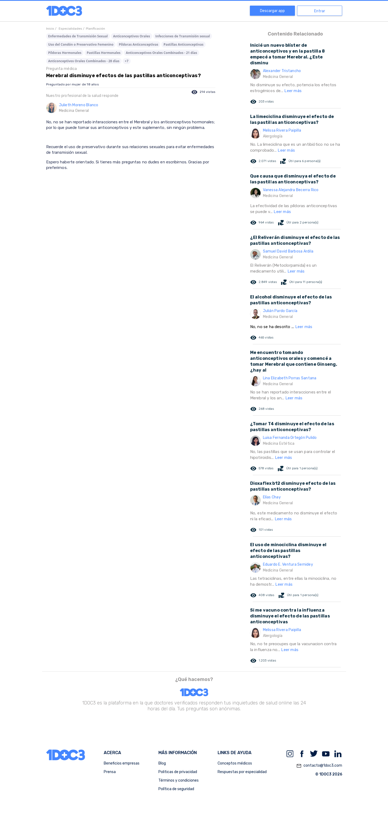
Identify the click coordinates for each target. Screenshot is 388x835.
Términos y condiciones (178, 780)
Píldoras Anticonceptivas (138, 44)
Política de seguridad (176, 789)
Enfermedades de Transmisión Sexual (78, 36)
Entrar (319, 11)
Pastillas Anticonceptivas (183, 44)
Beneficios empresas (121, 763)
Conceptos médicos (235, 763)
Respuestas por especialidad (242, 772)
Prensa (110, 772)
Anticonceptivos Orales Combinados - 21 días (161, 52)
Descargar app (272, 11)
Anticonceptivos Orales (131, 36)
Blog (162, 763)
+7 (127, 61)
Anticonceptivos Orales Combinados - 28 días (83, 61)
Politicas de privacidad (177, 772)
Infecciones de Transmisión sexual (182, 36)
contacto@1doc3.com (319, 766)
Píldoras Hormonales (65, 52)
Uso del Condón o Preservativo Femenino (81, 44)
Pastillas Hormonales (103, 52)
